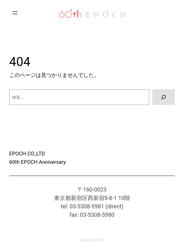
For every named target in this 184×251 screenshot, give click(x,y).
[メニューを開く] (15, 13)
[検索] (163, 97)
